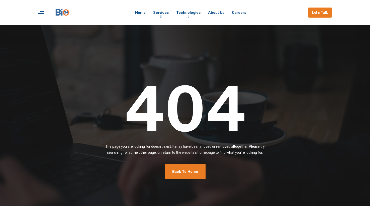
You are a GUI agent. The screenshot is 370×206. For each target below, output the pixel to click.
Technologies (188, 12)
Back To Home (185, 171)
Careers (239, 12)
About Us (216, 12)
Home (140, 12)
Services (161, 12)
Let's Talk (320, 13)
